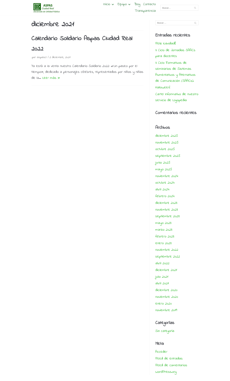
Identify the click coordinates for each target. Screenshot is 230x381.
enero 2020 (163, 303)
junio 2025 (162, 162)
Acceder (161, 351)
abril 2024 (162, 189)
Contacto (149, 4)
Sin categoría (164, 331)
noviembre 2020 (166, 297)
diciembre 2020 (166, 290)
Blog (137, 4)
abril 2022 (162, 263)
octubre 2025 (165, 149)
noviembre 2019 (166, 310)
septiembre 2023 (167, 216)
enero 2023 (163, 243)
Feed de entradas (169, 358)
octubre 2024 (164, 182)
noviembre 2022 (166, 249)
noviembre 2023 (166, 209)
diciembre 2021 (166, 270)
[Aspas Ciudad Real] (46, 8)
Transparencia (145, 11)
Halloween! (162, 87)
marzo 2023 (163, 229)
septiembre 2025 (167, 156)
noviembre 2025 (167, 142)
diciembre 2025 (166, 135)
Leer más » (51, 78)
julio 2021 (161, 276)
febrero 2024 (164, 196)
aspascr (42, 57)
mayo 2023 (163, 223)
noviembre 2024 (166, 176)
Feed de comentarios (171, 365)
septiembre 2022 (167, 256)
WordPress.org (165, 372)
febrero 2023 (164, 236)
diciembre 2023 (166, 203)
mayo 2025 (163, 169)
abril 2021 (162, 283)
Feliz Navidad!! (165, 43)
